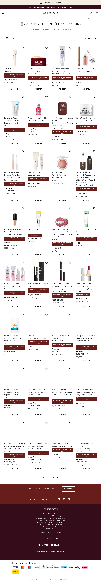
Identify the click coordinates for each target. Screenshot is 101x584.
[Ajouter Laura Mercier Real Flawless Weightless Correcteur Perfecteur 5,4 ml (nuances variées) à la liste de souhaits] (22, 151)
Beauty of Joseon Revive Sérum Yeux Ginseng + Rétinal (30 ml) (38, 392)
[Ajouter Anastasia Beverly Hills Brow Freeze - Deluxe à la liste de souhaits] (46, 314)
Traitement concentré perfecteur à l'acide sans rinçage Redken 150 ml (62, 71)
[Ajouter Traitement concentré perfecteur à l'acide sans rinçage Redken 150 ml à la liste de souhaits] (70, 47)
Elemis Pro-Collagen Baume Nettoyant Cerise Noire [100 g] (38, 71)
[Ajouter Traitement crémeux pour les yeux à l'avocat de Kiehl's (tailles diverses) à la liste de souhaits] (46, 422)
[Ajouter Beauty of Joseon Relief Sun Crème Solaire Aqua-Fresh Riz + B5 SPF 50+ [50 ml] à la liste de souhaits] (70, 368)
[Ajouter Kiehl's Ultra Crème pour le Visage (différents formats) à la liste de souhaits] (94, 96)
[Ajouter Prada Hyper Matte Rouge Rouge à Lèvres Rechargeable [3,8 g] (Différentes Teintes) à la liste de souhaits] (94, 262)
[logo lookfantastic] (50, 13)
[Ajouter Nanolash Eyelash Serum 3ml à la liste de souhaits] (46, 262)
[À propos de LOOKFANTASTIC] (50, 551)
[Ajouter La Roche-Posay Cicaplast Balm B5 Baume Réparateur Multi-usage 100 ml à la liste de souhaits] (22, 368)
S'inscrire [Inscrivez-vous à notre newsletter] (68, 489)
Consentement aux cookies (50, 533)
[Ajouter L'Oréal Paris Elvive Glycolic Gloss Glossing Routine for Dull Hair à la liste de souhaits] (22, 262)
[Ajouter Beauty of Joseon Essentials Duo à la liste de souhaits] (46, 151)
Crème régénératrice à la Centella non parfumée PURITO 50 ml (86, 231)
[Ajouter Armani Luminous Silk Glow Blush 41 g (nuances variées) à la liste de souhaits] (70, 314)
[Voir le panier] (96, 13)
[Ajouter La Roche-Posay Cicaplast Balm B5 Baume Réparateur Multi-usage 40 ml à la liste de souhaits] (22, 96)
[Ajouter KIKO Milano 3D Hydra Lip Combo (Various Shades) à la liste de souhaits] (94, 47)
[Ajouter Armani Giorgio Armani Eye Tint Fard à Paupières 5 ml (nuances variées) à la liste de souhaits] (22, 208)
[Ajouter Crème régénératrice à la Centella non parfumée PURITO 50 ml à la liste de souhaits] (94, 208)
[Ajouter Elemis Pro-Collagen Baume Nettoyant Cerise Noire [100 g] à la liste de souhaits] (46, 47)
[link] (91, 13)
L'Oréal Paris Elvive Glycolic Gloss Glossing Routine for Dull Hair (14, 286)
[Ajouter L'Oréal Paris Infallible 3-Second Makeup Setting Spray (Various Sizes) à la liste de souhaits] (94, 368)
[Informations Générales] (50, 545)
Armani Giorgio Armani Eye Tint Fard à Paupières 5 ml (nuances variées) (14, 231)
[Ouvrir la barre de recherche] (7, 13)
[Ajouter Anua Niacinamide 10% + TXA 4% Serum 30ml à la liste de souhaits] (46, 96)
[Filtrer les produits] (91, 38)
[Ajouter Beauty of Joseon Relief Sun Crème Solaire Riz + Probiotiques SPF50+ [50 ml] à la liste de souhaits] (94, 314)
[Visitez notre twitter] (63, 499)
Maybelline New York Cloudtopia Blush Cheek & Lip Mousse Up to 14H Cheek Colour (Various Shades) (62, 234)
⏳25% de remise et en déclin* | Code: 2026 (50, 24)
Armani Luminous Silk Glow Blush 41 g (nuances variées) (60, 338)
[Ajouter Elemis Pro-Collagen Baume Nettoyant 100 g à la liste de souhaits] (70, 422)
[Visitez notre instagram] (68, 499)
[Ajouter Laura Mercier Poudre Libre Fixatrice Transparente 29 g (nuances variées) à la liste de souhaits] (94, 422)
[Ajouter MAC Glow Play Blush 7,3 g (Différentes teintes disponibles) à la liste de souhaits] (70, 151)
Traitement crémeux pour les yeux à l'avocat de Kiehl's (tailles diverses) (38, 446)
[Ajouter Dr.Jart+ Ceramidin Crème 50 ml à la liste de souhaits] (46, 208)
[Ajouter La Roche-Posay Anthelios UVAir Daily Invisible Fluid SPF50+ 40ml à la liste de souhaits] (22, 314)
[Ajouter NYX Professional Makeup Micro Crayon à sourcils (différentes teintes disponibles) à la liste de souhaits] (22, 422)
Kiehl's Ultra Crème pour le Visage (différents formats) (85, 120)
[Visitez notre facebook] (58, 499)
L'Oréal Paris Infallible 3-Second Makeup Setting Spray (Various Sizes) (85, 392)
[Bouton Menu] (3, 13)
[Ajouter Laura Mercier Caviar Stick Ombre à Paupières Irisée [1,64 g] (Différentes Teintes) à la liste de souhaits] (70, 262)
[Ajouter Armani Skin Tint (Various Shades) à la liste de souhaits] (22, 47)
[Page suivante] (57, 477)
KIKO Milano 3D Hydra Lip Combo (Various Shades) (85, 71)
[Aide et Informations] (50, 538)
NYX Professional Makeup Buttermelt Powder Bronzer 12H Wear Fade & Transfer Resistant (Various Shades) (62, 123)
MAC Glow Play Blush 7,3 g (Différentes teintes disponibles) (62, 174)
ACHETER (14, 89)
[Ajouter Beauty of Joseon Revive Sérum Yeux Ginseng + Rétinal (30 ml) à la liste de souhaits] (46, 368)
